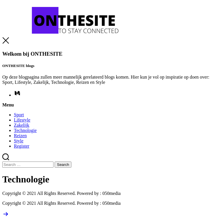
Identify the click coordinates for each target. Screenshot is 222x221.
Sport (19, 114)
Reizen (20, 135)
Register (21, 146)
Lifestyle (22, 119)
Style (18, 140)
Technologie (25, 130)
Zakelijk (21, 125)
